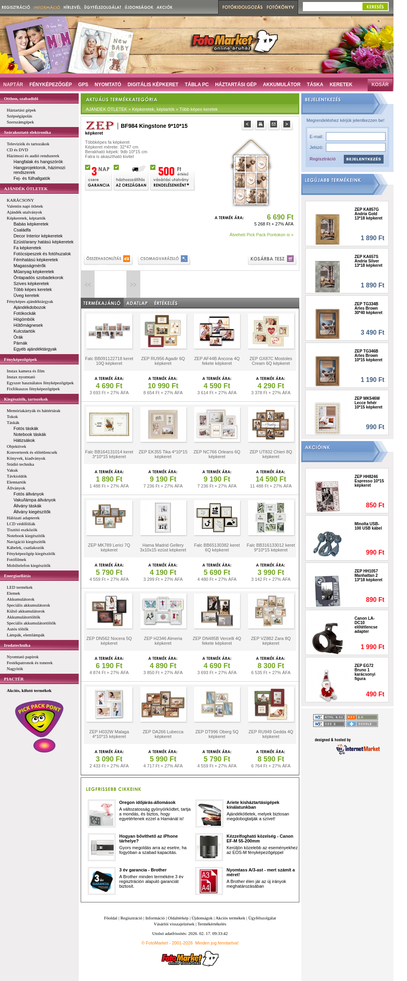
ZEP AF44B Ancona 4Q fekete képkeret (217, 361)
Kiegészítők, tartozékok (26, 399)
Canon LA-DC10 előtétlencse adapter (366, 625)
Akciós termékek (230, 917)
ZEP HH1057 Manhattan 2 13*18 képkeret (368, 575)
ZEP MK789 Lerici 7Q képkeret (109, 547)
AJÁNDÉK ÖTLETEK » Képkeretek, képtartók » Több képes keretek (152, 109)
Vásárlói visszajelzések (174, 923)
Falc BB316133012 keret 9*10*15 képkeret (271, 547)
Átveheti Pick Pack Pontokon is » (262, 234)
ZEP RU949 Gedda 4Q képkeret (270, 734)
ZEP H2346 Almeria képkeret (163, 641)
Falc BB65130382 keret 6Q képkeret (217, 547)
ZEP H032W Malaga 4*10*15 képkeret (109, 734)
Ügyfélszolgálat (262, 917)
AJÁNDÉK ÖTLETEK (26, 188)
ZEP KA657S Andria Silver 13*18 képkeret (368, 261)
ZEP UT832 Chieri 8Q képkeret (271, 454)
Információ (155, 917)
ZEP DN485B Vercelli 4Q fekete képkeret (217, 641)
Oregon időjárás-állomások (147, 802)
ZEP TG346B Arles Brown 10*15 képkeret (368, 355)
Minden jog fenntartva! (216, 943)
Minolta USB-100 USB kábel (368, 526)
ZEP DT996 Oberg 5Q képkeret (216, 734)
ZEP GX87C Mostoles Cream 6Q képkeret (271, 361)
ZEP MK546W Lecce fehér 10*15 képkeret (368, 402)
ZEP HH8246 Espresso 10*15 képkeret (369, 481)
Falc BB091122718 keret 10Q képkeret (109, 361)
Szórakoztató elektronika (27, 132)
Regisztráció (322, 158)
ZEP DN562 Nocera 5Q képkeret (109, 641)
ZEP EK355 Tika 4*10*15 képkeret (163, 454)
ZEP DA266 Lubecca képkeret (163, 734)
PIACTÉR (14, 678)
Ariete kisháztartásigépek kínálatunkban (253, 804)
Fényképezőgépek (20, 359)
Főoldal (111, 917)
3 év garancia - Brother (143, 869)
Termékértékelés (212, 923)
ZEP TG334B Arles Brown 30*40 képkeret (368, 308)
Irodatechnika (17, 645)
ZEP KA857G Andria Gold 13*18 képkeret (368, 213)
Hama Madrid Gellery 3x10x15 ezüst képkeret (163, 547)
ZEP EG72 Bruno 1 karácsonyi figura (365, 672)
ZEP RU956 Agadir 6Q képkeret (163, 361)
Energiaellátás (17, 575)
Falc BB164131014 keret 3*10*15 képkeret (109, 454)
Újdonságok (202, 917)
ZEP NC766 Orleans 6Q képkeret (217, 454)
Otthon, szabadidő (21, 98)
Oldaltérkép (178, 917)
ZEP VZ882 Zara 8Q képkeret (271, 641)
